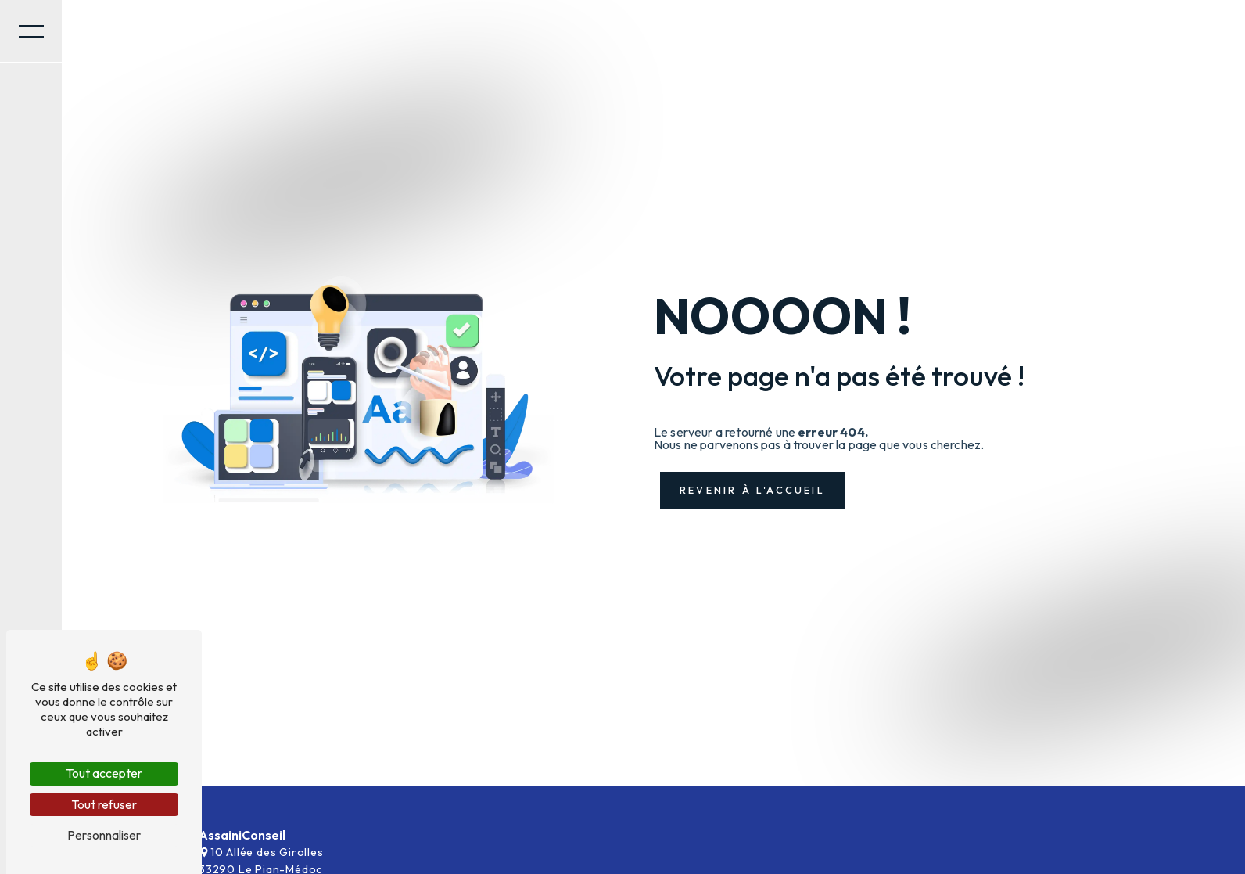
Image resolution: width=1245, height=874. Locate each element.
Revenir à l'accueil (752, 490)
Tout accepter (104, 773)
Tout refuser (104, 804)
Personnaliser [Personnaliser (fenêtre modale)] (104, 835)
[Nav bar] (31, 31)
